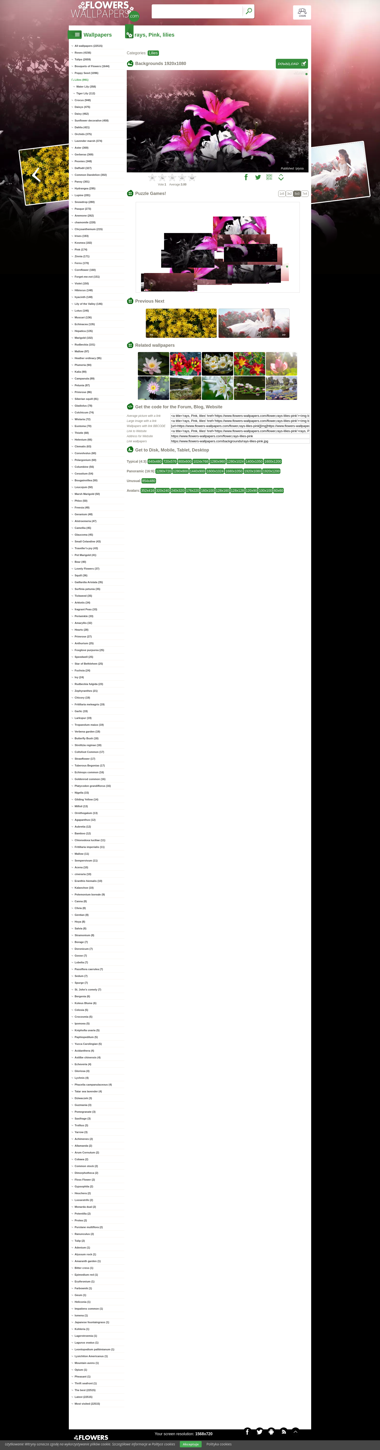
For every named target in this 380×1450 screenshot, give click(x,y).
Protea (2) (81, 1220)
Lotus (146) (82, 310)
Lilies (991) (81, 79)
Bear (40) (80, 561)
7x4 (304, 193)
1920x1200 (271, 471)
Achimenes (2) (84, 1138)
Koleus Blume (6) (85, 1003)
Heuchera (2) (83, 1193)
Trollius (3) (81, 1125)
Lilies (153, 53)
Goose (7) (81, 955)
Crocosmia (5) (83, 1016)
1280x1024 (235, 461)
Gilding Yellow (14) (86, 799)
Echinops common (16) (89, 772)
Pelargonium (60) (85, 460)
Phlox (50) (81, 500)
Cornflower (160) (85, 269)
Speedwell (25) (84, 656)
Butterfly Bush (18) (86, 738)
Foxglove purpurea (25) (89, 650)
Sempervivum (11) (86, 860)
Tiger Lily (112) (85, 93)
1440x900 (197, 471)
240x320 (177, 490)
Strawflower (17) (85, 758)
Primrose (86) (83, 392)
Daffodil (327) (83, 168)
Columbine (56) (84, 466)
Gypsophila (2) (84, 1186)
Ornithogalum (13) (86, 813)
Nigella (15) (82, 792)
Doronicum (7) (84, 948)
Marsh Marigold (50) (87, 493)
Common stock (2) (86, 1166)
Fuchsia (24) (82, 670)
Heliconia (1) (82, 1301)
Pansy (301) (82, 181)
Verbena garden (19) (87, 731)
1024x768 (200, 461)
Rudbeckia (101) (85, 344)
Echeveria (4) (83, 1064)
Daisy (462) (82, 113)
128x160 (222, 490)
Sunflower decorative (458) (92, 120)
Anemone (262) (84, 215)
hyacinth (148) (84, 297)
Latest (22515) (83, 1396)
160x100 (207, 490)
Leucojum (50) (84, 487)
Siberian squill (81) (86, 398)
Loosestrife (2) (84, 1200)
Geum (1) (80, 1295)
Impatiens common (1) (89, 1308)
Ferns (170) (82, 263)
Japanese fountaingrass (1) (92, 1322)
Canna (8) (81, 901)
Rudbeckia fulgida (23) (89, 684)
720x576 (169, 461)
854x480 (148, 481)
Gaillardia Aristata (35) (89, 582)
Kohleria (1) (82, 1329)
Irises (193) (81, 235)
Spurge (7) (81, 982)
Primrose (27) (83, 636)
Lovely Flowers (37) (87, 568)
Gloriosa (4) (82, 1071)
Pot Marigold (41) (85, 555)
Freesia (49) (82, 507)
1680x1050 (233, 471)
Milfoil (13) (81, 806)
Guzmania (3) (83, 1105)
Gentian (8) (81, 914)
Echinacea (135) (85, 324)
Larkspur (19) (83, 718)
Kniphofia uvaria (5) (87, 1030)
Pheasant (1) (82, 1376)
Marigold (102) (84, 337)
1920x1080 (252, 471)
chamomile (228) (85, 222)
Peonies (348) (83, 161)
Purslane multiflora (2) (89, 1227)
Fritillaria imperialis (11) (90, 847)
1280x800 (180, 471)
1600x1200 (272, 461)
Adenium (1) (82, 1247)
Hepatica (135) (84, 331)
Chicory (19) (82, 697)
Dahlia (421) (82, 127)
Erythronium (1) (85, 1281)
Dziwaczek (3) (83, 1098)
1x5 (282, 193)
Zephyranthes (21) (86, 690)
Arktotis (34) (82, 602)
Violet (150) (82, 283)
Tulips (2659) (83, 59)
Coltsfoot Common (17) (89, 751)
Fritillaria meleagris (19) (90, 704)
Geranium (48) (84, 514)
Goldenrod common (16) (90, 779)
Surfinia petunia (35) (87, 589)
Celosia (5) (81, 1009)
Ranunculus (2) (84, 1233)
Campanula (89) (85, 378)
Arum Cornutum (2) (87, 1152)
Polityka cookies (219, 1444)
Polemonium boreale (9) (90, 894)
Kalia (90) (81, 371)
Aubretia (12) (83, 826)
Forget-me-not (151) (87, 276)
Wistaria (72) (82, 419)
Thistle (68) (82, 432)
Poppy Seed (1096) (86, 73)
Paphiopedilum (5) (86, 1037)
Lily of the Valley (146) (89, 303)
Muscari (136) (83, 317)
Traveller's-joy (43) (86, 548)
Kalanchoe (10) (84, 887)
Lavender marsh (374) (88, 140)
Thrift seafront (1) (86, 1383)
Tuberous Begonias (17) (90, 765)
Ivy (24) (79, 677)
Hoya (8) (80, 921)
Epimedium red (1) (86, 1274)
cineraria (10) (83, 874)
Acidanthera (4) (84, 1050)
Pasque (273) (83, 208)
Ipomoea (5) (82, 1023)
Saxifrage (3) (83, 1118)
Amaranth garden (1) (88, 1261)
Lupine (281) (82, 195)
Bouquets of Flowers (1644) (92, 66)
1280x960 (217, 461)
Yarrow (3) (81, 1132)
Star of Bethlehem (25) (89, 663)
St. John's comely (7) (88, 989)
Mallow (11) (82, 853)
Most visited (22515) (87, 1403)
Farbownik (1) (83, 1288)
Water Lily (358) (86, 86)
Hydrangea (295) (85, 188)
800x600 (184, 461)
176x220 (192, 490)
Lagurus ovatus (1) (86, 1342)
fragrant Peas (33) (86, 609)
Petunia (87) (82, 385)
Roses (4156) (83, 52)
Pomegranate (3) (85, 1111)
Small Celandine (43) (88, 541)
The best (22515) (85, 1390)
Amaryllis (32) (83, 622)
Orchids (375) (83, 134)
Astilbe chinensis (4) (88, 1057)
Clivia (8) (80, 908)
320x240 (162, 490)
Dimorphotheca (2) (86, 1172)
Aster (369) (81, 147)
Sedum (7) (81, 976)
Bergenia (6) (82, 996)
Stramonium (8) (84, 935)
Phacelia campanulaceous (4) (93, 1084)
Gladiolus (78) (83, 405)
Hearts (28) (81, 629)
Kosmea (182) (83, 242)
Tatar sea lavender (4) (88, 1091)
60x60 (278, 490)
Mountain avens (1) (87, 1362)
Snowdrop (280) (85, 202)
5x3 (297, 193)
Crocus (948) (83, 100)
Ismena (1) (81, 1315)
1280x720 (163, 471)
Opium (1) (81, 1369)
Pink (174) (81, 249)
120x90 (251, 490)
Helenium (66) (83, 439)
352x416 (147, 490)
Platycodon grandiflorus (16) (93, 785)
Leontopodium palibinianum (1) (94, 1349)
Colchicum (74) (84, 412)
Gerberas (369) (84, 154)
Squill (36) (81, 575)
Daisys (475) (82, 106)
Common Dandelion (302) (91, 174)
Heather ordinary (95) (88, 358)
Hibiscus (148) (84, 290)
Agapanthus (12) (85, 819)
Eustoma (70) (83, 426)
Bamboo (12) (83, 833)
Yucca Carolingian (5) (88, 1043)
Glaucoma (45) (84, 534)
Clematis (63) (83, 446)
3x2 (289, 193)
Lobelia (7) (81, 962)
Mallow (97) (82, 351)
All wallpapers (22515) (89, 45)
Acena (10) (81, 867)
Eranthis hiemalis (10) (88, 880)
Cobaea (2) (81, 1159)
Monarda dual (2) (85, 1206)
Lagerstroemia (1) (86, 1335)
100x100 (265, 490)
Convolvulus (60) (85, 453)
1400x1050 (254, 461)
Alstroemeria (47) (85, 521)
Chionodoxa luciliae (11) (90, 840)
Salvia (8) (80, 928)
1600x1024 (215, 471)
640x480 (154, 461)
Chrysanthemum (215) (89, 229)
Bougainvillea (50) (86, 480)
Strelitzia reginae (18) (88, 745)
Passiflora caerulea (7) (89, 969)
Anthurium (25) (84, 643)
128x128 (237, 490)
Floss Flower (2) (85, 1179)
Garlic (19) (81, 711)
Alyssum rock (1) (85, 1254)
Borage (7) (81, 942)
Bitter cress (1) (84, 1267)
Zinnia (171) (82, 256)
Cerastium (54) (84, 473)
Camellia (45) (83, 527)
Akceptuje (190, 1444)
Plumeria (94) (83, 364)
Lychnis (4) (82, 1077)
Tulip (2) (80, 1240)
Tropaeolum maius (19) (89, 724)
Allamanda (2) (83, 1145)
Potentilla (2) (83, 1213)
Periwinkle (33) (84, 616)
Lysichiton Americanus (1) (91, 1356)
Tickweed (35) (83, 595)
